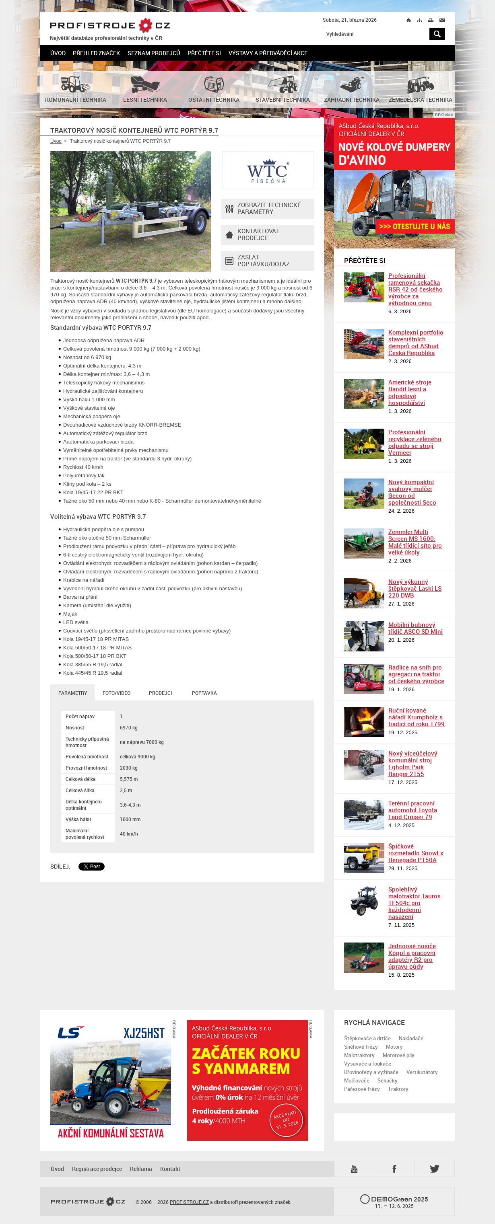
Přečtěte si (204, 53)
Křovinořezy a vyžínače (371, 1072)
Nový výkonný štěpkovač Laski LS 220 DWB (414, 588)
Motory (394, 1046)
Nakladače (411, 1038)
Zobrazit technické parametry (263, 209)
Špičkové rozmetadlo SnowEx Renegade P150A (415, 853)
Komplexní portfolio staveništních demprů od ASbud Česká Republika (415, 342)
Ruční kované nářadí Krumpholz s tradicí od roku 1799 (416, 717)
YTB (356, 1168)
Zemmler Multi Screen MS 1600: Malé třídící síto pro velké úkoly (415, 542)
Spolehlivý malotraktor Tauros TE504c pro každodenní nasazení (414, 902)
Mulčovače (356, 1080)
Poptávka (204, 693)
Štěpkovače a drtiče (367, 1038)
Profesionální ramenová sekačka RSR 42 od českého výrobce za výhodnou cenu (415, 289)
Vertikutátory (422, 1072)
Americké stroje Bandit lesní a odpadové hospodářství (409, 392)
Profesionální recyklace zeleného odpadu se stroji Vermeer (414, 442)
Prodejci (160, 693)
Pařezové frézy (362, 1089)
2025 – (394, 1202)
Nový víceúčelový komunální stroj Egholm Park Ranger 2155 (412, 763)
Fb (395, 1169)
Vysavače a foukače (367, 1063)
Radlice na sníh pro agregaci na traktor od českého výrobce (416, 674)
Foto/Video (116, 693)
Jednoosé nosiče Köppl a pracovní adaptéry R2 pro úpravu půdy (412, 956)
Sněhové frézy (361, 1046)
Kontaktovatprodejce (252, 235)
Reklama (141, 1169)
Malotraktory (359, 1055)
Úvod (58, 53)
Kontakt (170, 1169)
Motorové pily (399, 1055)
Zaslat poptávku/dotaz (257, 261)
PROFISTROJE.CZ (110, 26)
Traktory (398, 1089)
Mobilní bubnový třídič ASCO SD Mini (415, 627)
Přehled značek (96, 53)
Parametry (72, 693)
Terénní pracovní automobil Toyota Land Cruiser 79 (412, 810)
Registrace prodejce (97, 1169)
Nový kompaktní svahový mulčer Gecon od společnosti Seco (412, 492)
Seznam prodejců (154, 53)
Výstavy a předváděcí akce (268, 53)
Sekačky (387, 1080)
